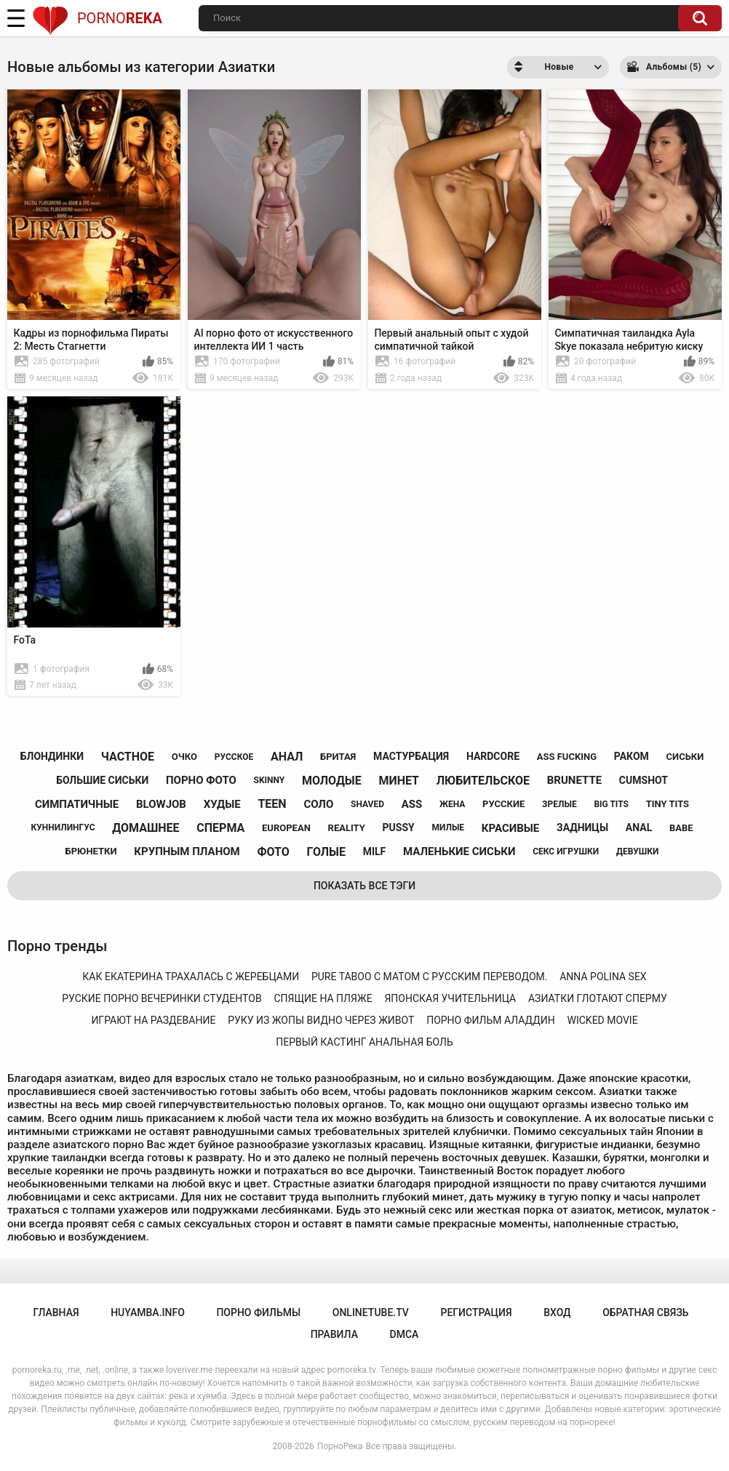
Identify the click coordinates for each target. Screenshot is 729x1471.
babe (681, 827)
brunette (574, 780)
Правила (334, 1334)
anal (639, 827)
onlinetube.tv (370, 1312)
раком (631, 756)
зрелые (559, 804)
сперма (220, 828)
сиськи (685, 756)
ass (412, 804)
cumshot (643, 780)
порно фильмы (258, 1312)
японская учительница (450, 998)
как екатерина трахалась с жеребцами (190, 976)
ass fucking (567, 756)
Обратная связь (645, 1312)
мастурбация (411, 756)
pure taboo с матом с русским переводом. (429, 976)
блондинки (52, 756)
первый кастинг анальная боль (364, 1042)
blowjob (161, 804)
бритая (338, 756)
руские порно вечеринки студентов (161, 998)
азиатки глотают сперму (597, 998)
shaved (367, 804)
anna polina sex (602, 976)
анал (287, 756)
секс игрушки (566, 851)
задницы (582, 827)
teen (272, 804)
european (286, 827)
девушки (637, 851)
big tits (611, 804)
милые (447, 827)
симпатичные (77, 804)
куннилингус (63, 827)
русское (234, 757)
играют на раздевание (153, 1020)
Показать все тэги (364, 885)
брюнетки (91, 851)
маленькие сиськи (459, 851)
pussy (399, 827)
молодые (332, 780)
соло (318, 804)
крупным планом (186, 851)
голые (326, 852)
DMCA (404, 1334)
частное (127, 756)
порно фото (201, 780)
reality (346, 827)
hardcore (492, 756)
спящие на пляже (323, 998)
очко (184, 756)
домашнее (145, 828)
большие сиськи (102, 780)
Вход (556, 1312)
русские (503, 803)
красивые (510, 828)
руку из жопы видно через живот (321, 1020)
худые (222, 804)
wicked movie (602, 1020)
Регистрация (475, 1312)
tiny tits (667, 803)
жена (452, 804)
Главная (56, 1312)
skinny (269, 780)
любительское (483, 780)
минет (398, 780)
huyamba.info (148, 1312)
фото (273, 852)
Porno (97, 18)
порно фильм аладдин (490, 1020)
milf (374, 851)
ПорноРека (340, 1446)
